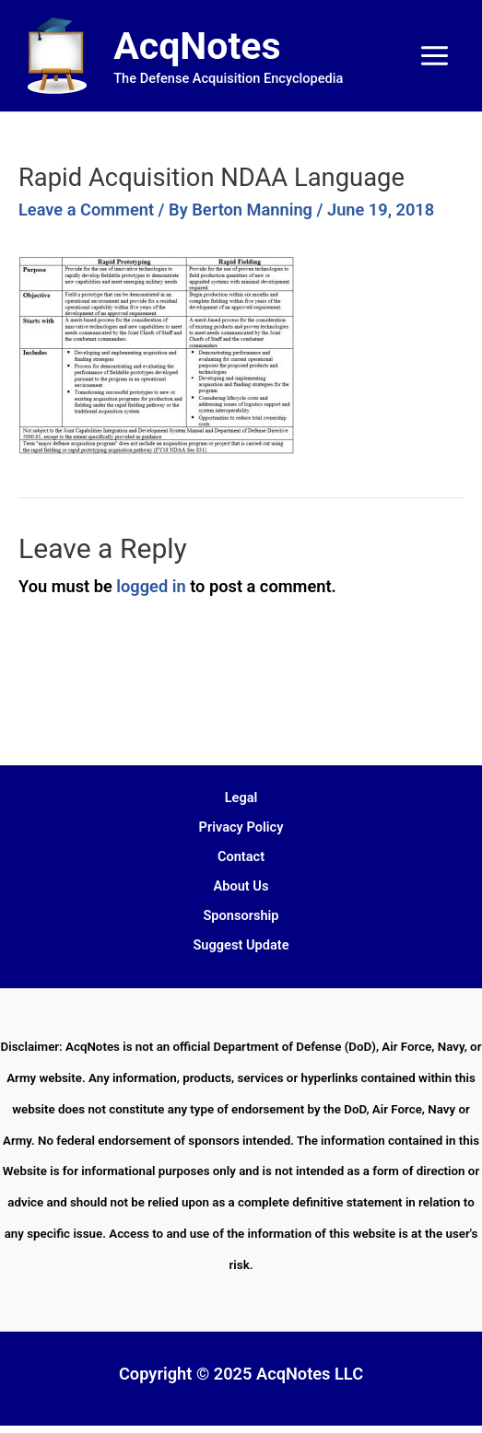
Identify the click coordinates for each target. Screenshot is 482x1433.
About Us (241, 886)
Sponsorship (240, 915)
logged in (150, 586)
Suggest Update (240, 945)
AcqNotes (196, 46)
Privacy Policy (241, 827)
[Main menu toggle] (435, 56)
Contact (241, 856)
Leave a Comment (86, 209)
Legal (241, 797)
